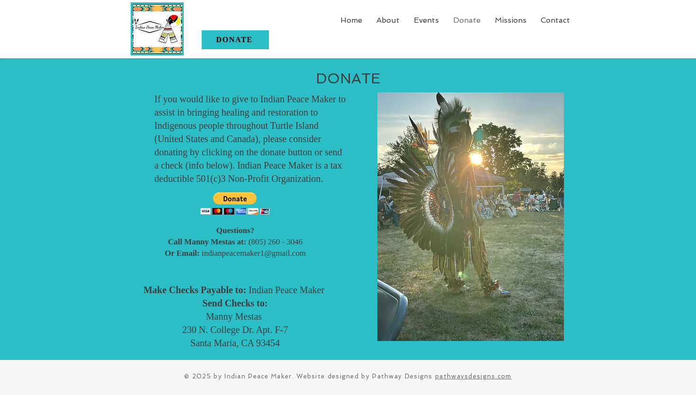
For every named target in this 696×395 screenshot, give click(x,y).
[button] (511, 20)
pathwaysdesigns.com (473, 376)
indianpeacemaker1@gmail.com (254, 253)
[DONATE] (235, 39)
